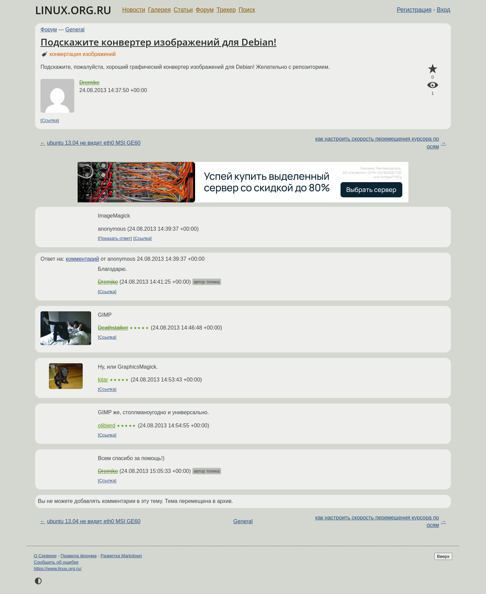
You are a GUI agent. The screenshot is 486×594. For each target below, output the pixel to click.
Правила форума (79, 555)
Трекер (226, 9)
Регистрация (414, 9)
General (75, 29)
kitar (103, 380)
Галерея (159, 9)
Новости (133, 9)
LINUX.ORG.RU (73, 10)
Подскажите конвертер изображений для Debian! (158, 41)
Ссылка (50, 120)
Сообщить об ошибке (56, 562)
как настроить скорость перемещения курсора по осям (377, 142)
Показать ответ (115, 238)
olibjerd (106, 425)
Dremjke (89, 82)
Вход (443, 9)
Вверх (443, 556)
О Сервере (45, 555)
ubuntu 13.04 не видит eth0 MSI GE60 (93, 143)
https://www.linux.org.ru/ (57, 568)
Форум (205, 9)
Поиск (247, 9)
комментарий (82, 259)
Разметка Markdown (121, 555)
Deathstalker (113, 328)
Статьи (183, 9)
